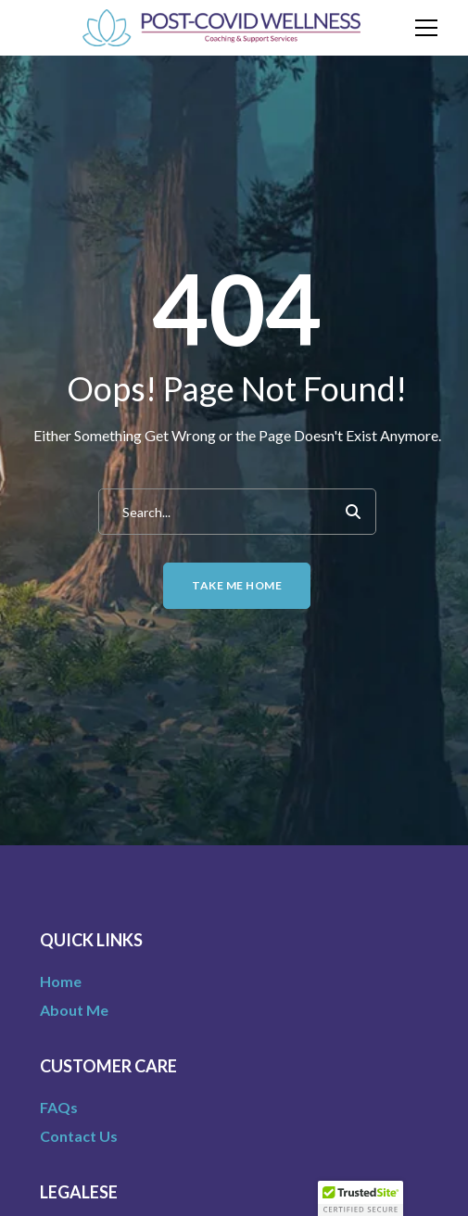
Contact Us (79, 1136)
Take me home (237, 585)
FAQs (59, 1107)
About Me (74, 1010)
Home (61, 981)
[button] (360, 1198)
